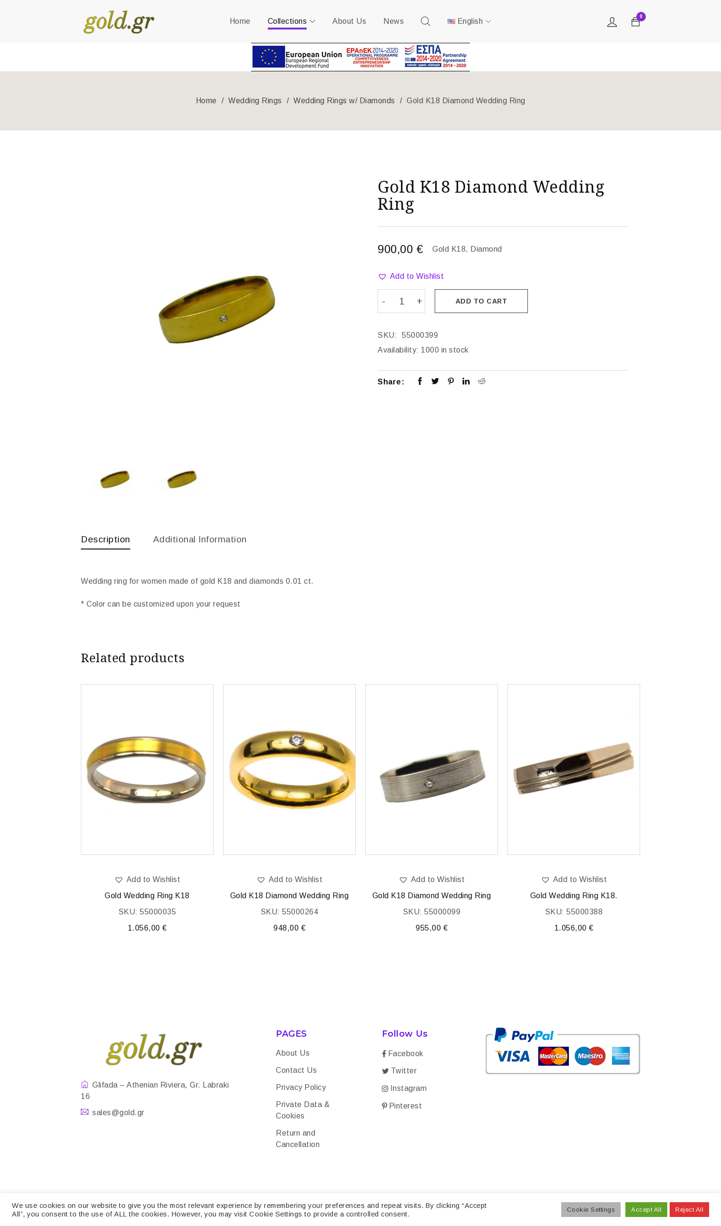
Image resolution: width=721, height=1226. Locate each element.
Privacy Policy (301, 1088)
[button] (411, 276)
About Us (293, 1054)
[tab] (106, 541)
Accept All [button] (646, 1209)
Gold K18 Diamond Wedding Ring (289, 897)
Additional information (204, 539)
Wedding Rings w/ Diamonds (344, 101)
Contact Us (296, 1071)
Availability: (398, 349)
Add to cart (482, 301)
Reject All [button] (689, 1209)
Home (206, 101)
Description (106, 539)
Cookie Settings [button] (591, 1209)
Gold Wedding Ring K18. (574, 897)
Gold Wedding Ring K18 (147, 897)
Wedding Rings (255, 101)
